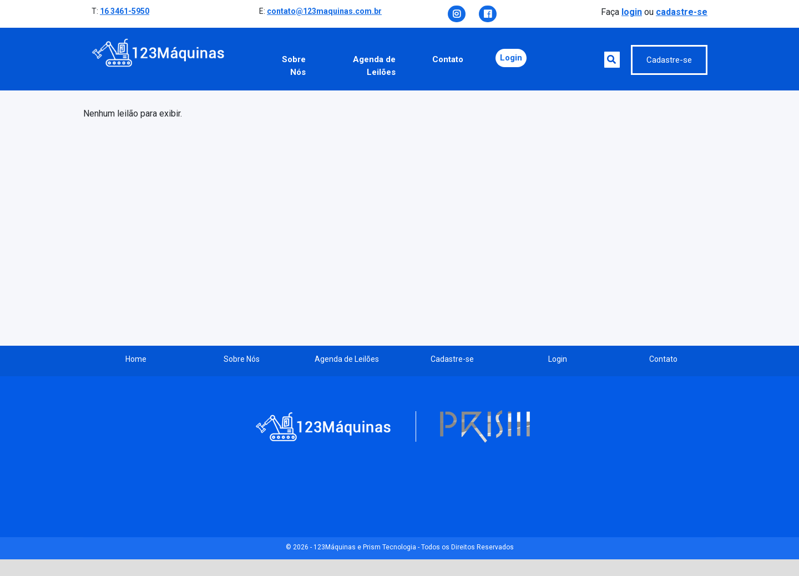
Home (135, 359)
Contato (447, 59)
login (631, 12)
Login (511, 58)
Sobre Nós (294, 65)
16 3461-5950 (124, 11)
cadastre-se (681, 12)
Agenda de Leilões (374, 65)
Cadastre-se (669, 60)
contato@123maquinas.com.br (324, 11)
